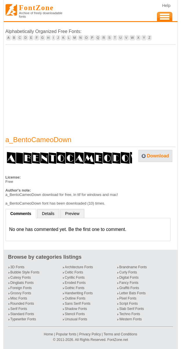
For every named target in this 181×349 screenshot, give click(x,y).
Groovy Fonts (20, 293)
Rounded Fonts (22, 304)
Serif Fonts (18, 309)
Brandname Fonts (133, 267)
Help (166, 5)
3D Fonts (17, 267)
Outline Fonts (75, 298)
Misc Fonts (18, 298)
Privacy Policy (90, 334)
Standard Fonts (22, 314)
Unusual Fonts (76, 319)
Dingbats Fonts (22, 283)
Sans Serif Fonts (78, 304)
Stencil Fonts (75, 314)
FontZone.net (117, 340)
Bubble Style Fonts (25, 272)
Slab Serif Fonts (131, 309)
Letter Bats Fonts (132, 293)
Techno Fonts (129, 314)
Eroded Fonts (75, 283)
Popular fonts (66, 334)
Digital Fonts (129, 277)
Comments (20, 213)
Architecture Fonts (79, 267)
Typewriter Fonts (23, 319)
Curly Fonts (128, 272)
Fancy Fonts (128, 283)
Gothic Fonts (75, 288)
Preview (72, 213)
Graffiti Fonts (129, 288)
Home (49, 334)
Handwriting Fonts (79, 293)
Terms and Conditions (120, 334)
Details (48, 213)
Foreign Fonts (21, 288)
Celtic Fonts (74, 272)
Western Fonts (130, 319)
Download (158, 155)
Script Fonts (128, 304)
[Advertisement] (91, 86)
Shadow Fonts (76, 309)
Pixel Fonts (127, 298)
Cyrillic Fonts (75, 277)
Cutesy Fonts (20, 277)
